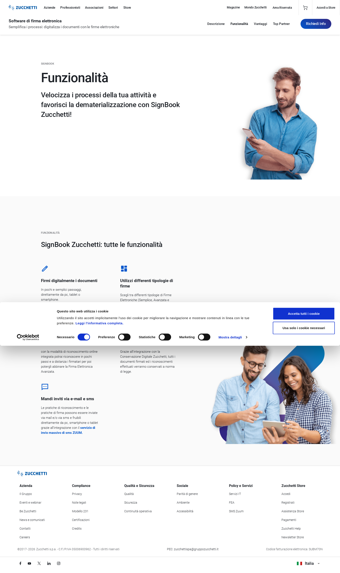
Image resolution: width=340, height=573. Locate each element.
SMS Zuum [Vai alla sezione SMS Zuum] (236, 511)
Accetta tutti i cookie (304, 541)
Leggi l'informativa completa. (99, 550)
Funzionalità (239, 26)
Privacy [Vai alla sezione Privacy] (77, 494)
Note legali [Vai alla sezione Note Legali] (79, 502)
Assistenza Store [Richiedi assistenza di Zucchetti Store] (292, 511)
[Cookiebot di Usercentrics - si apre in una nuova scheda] (28, 564)
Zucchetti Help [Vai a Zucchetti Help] (291, 528)
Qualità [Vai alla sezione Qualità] (129, 494)
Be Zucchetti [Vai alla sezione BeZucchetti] (28, 511)
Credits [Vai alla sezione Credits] (77, 528)
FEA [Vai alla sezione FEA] (231, 502)
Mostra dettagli (230, 564)
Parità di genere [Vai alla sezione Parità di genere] (187, 494)
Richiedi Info (316, 26)
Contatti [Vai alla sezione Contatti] (25, 528)
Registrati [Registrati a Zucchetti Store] (287, 502)
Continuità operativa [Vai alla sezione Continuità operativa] (138, 511)
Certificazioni (81, 520)
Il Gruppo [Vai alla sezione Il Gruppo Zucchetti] (26, 494)
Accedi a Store (326, 7)
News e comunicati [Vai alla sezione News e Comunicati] (32, 520)
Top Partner (281, 26)
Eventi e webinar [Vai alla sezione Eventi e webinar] (30, 502)
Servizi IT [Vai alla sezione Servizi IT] (235, 494)
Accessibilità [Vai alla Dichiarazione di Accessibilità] (185, 511)
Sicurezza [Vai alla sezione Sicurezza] (130, 502)
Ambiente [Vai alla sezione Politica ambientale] (183, 502)
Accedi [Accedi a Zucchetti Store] (285, 494)
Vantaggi (260, 26)
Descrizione (216, 26)
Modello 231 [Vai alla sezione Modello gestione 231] (80, 511)
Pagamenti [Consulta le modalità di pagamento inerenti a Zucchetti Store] (288, 520)
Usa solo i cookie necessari (304, 555)
